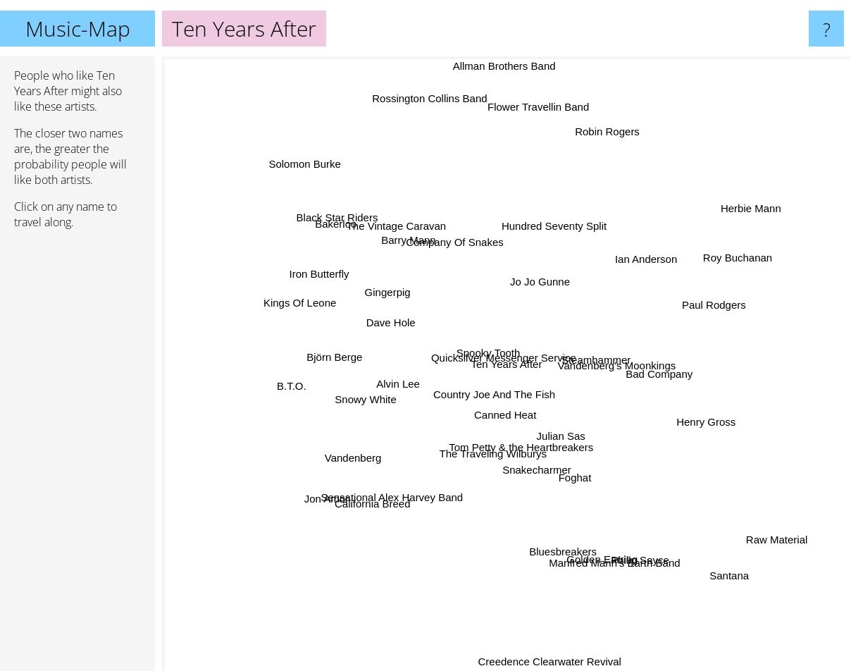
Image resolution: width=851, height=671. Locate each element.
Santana (728, 578)
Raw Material (754, 525)
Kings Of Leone (316, 307)
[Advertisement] (77, 456)
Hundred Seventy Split (564, 232)
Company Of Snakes (462, 246)
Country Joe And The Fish (491, 401)
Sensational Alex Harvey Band (407, 482)
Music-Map (77, 28)
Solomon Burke (318, 174)
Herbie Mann (730, 217)
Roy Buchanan (723, 260)
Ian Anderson (650, 263)
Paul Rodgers (703, 307)
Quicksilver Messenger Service (496, 358)
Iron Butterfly (317, 271)
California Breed (378, 504)
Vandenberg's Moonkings (620, 367)
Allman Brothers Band (503, 66)
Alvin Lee (401, 377)
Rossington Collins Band (432, 110)
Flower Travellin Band (548, 89)
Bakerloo (357, 241)
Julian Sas (562, 444)
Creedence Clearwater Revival (547, 661)
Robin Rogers (610, 124)
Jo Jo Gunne (548, 278)
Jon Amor (335, 490)
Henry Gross (680, 414)
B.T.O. (298, 383)
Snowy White (357, 414)
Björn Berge (328, 370)
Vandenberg (356, 453)
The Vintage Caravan (402, 232)
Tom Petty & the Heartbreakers (522, 426)
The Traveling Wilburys (495, 458)
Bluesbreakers (557, 532)
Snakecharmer (539, 475)
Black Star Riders (334, 222)
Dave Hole (378, 326)
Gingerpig (391, 295)
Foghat (583, 490)
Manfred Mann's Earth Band (604, 545)
